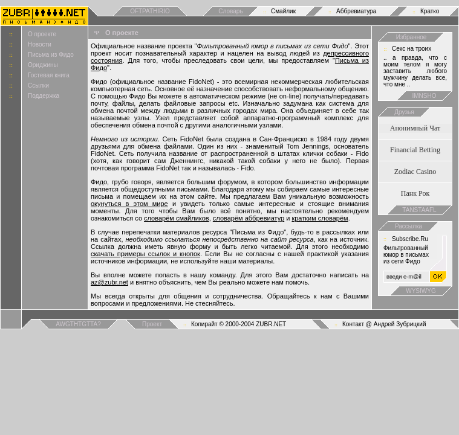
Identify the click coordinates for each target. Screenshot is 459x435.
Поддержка (43, 95)
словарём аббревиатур (248, 218)
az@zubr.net (109, 282)
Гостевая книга (49, 75)
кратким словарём (319, 218)
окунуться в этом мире (129, 203)
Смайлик (283, 11)
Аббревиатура (356, 11)
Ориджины (43, 65)
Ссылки (38, 85)
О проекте (42, 34)
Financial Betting (415, 150)
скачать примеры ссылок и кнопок (145, 253)
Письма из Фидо (51, 54)
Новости (39, 44)
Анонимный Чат (415, 128)
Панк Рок (415, 193)
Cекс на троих (411, 48)
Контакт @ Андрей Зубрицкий (384, 324)
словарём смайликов (176, 218)
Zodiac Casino (415, 171)
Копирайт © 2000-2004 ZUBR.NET (238, 324)
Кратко (429, 11)
